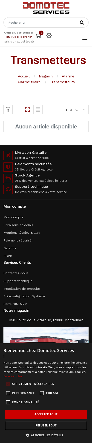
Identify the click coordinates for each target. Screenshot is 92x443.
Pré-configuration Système (24, 296)
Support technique (17, 281)
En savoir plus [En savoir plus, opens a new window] (12, 376)
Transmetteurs (62, 82)
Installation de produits (21, 288)
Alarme (68, 76)
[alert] (46, 393)
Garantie (9, 248)
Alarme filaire (29, 82)
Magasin (46, 76)
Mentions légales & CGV (21, 232)
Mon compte (13, 217)
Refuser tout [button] (46, 425)
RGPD (7, 256)
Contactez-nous (15, 273)
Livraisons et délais (18, 225)
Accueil (24, 76)
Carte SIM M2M (15, 304)
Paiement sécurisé (17, 240)
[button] (46, 435)
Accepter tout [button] (46, 414)
